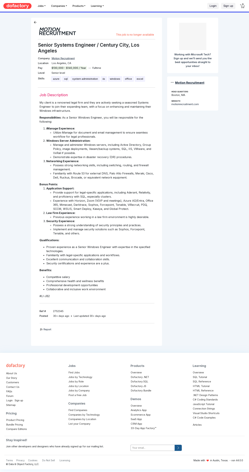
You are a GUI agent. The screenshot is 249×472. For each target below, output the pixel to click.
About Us (11, 373)
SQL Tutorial (200, 377)
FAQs (9, 391)
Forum (9, 396)
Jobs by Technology (80, 377)
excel (140, 78)
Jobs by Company (79, 390)
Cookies (32, 460)
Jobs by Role (76, 381)
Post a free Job (77, 395)
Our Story (11, 378)
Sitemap (11, 405)
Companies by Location (82, 419)
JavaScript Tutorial (203, 404)
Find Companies (77, 410)
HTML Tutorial (201, 386)
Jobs (41, 5)
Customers (12, 382)
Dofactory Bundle (141, 390)
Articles (197, 424)
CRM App (136, 423)
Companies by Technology (84, 414)
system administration (85, 78)
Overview (136, 372)
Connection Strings (204, 408)
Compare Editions (16, 429)
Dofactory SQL (139, 381)
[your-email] (153, 448)
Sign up (228, 5)
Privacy (20, 460)
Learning (96, 5)
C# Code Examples (204, 417)
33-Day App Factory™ (143, 428)
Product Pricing (15, 420)
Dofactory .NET (140, 377)
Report (45, 329)
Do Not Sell (48, 460)
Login (213, 5)
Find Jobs (74, 372)
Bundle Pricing (14, 424)
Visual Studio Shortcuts (206, 413)
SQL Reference (202, 381)
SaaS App (136, 419)
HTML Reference (203, 390)
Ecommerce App (141, 414)
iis (104, 78)
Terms (9, 460)
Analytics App (139, 410)
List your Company (79, 423)
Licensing (65, 460)
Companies (58, 5)
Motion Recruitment (63, 58)
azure (56, 78)
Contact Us (12, 387)
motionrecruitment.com (185, 104)
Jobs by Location (78, 386)
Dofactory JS (138, 386)
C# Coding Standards (205, 399)
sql (66, 78)
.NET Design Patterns (205, 395)
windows (115, 78)
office (128, 78)
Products (78, 5)
